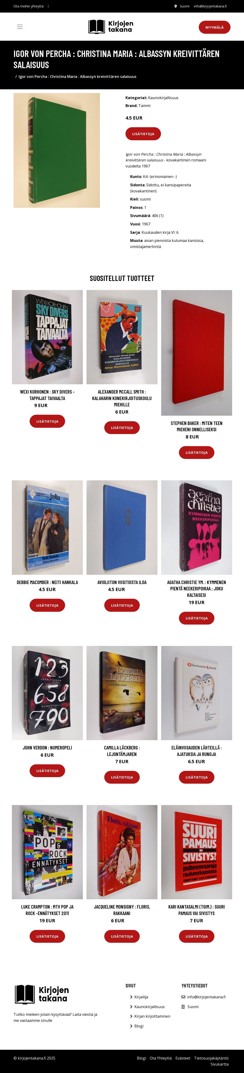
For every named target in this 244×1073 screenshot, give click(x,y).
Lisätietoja (143, 133)
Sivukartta (220, 1064)
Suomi (184, 6)
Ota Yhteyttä (161, 1058)
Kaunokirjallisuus (163, 97)
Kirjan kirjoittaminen (152, 1016)
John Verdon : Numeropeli (47, 747)
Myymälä (215, 27)
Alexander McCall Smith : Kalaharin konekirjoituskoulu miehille (122, 398)
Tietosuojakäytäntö (211, 1058)
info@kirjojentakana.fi (210, 6)
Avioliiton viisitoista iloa (122, 582)
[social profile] (48, 6)
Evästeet (182, 1058)
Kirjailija (141, 996)
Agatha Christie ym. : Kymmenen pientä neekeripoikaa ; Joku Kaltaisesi (196, 588)
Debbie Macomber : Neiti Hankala (47, 582)
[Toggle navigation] (20, 26)
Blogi (138, 1026)
